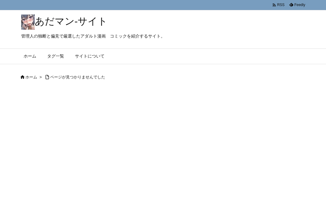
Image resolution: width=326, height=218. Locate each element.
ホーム (31, 77)
